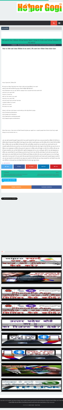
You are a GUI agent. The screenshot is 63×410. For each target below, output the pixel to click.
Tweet (7, 166)
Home (8, 45)
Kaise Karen (31, 405)
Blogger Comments (16, 187)
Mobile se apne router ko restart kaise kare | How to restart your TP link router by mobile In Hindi (31, 385)
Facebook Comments (47, 187)
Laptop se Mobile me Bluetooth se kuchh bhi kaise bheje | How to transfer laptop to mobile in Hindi (31, 340)
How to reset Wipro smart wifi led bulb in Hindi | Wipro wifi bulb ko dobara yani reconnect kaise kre (32, 262)
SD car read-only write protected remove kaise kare (31, 294)
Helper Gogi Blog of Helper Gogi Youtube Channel (19, 400)
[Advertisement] (29, 34)
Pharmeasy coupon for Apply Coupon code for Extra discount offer (31, 309)
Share (19, 166)
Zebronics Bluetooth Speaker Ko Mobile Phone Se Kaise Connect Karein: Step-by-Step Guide (31, 277)
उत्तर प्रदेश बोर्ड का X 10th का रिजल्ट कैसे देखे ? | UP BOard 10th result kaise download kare (31, 325)
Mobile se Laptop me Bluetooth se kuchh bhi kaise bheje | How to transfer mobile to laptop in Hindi (31, 355)
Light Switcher (7, 163)
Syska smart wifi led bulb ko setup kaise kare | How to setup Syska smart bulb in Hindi (31, 370)
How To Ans (37, 405)
